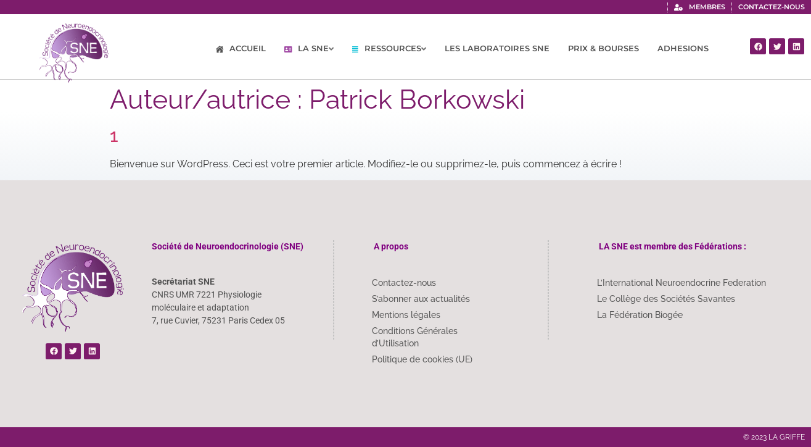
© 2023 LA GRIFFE (774, 437)
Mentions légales (406, 315)
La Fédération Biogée (640, 315)
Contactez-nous (404, 283)
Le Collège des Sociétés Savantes (666, 299)
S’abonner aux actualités (421, 299)
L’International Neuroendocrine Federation (681, 283)
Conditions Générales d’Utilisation (415, 337)
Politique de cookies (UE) (422, 359)
